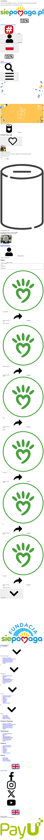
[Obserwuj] (11, 141)
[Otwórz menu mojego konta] (11, 38)
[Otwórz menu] (9, 76)
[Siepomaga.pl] (22, 15)
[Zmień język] (9, 47)
